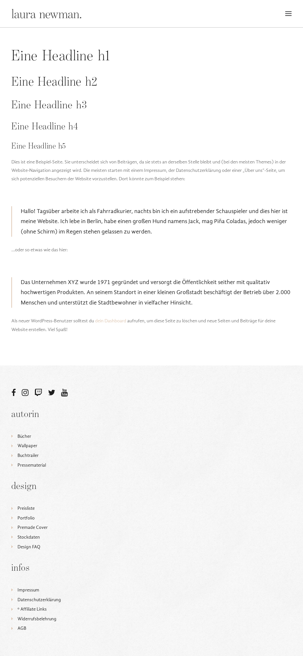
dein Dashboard (110, 321)
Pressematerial (32, 465)
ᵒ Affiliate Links (32, 609)
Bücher (24, 436)
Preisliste (26, 508)
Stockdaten (29, 537)
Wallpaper (27, 445)
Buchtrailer (28, 455)
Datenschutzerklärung (39, 599)
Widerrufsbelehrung (37, 619)
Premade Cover (33, 527)
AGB (22, 628)
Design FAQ (29, 547)
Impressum (28, 590)
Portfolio (26, 518)
